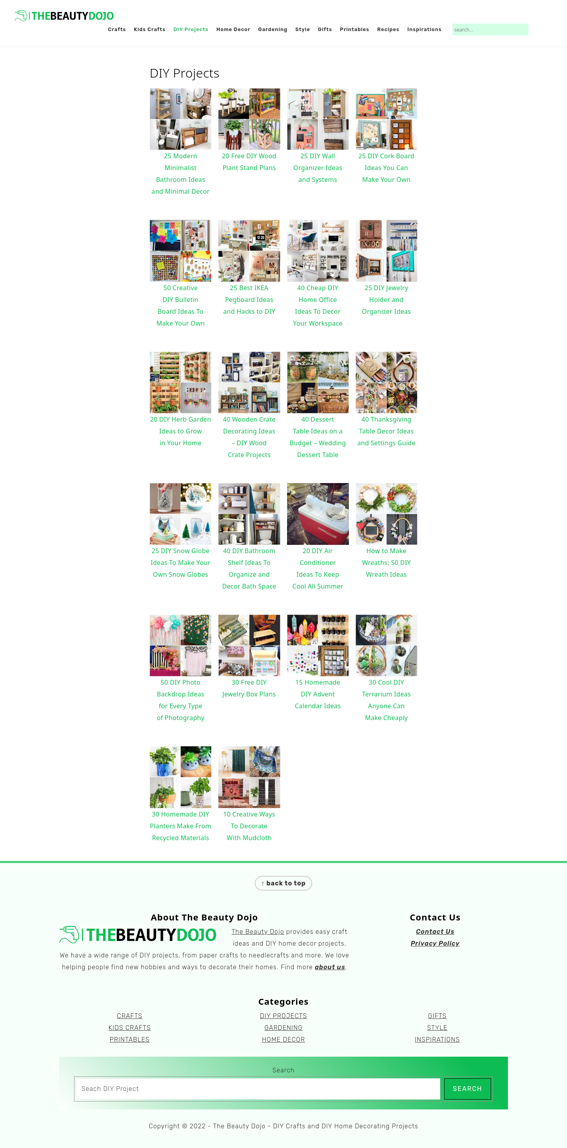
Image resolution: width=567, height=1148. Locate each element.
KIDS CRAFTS (130, 1027)
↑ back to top (283, 883)
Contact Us (435, 931)
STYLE (437, 1027)
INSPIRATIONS (437, 1039)
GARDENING (284, 1027)
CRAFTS (130, 1016)
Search (283, 1070)
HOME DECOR (283, 1039)
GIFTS (437, 1016)
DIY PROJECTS (283, 1016)
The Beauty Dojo (258, 931)
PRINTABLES (129, 1039)
